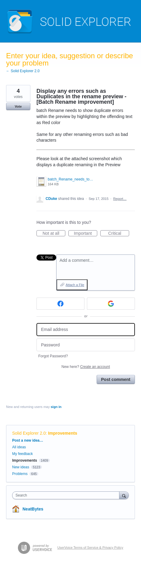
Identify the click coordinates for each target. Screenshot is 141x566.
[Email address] (85, 329)
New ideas (20, 467)
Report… (119, 198)
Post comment (115, 379)
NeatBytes (32, 509)
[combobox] (67, 495)
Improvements (62, 433)
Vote (18, 106)
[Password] (85, 345)
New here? (85, 367)
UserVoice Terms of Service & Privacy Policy (90, 547)
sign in (56, 407)
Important (85, 233)
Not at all (54, 233)
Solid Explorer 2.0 (29, 433)
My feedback (22, 454)
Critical (118, 233)
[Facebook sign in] (60, 304)
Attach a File (75, 285)
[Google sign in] (111, 304)
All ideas (19, 447)
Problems (20, 474)
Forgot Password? (53, 356)
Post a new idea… (27, 440)
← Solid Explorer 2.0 (23, 71)
